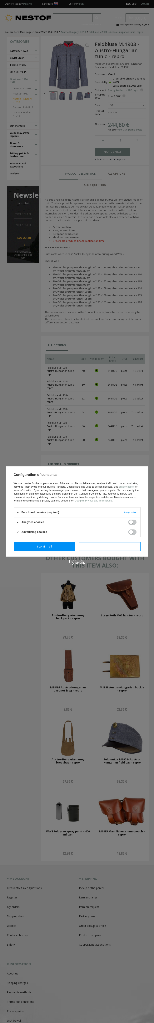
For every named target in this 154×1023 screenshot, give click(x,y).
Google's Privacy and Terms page (93, 500)
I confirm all (109, 546)
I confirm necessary (44, 546)
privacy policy (126, 486)
